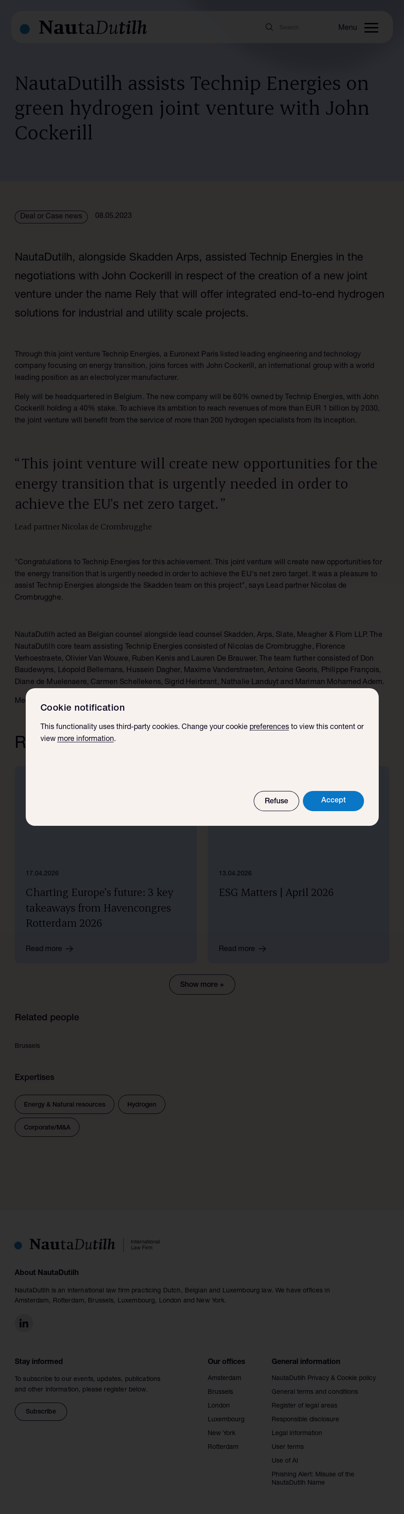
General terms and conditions (315, 1388)
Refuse (276, 802)
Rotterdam (223, 1443)
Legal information (297, 1429)
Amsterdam (224, 1374)
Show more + (202, 981)
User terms (288, 1443)
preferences (269, 727)
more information (85, 739)
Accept (333, 801)
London (219, 1401)
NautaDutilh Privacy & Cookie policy (324, 1374)
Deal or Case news (51, 217)
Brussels (220, 1388)
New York (221, 1429)
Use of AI (285, 1456)
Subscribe (41, 1407)
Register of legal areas (304, 1401)
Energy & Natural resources (64, 1100)
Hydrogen (141, 1100)
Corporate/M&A (47, 1123)
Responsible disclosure (305, 1415)
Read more (53, 944)
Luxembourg (226, 1415)
